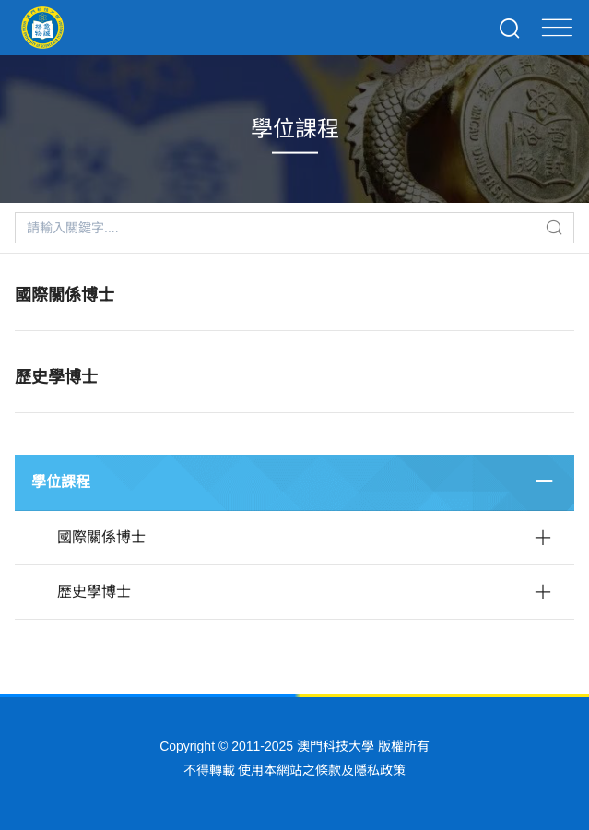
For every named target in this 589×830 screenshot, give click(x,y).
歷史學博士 (56, 377)
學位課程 (60, 482)
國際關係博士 (64, 295)
